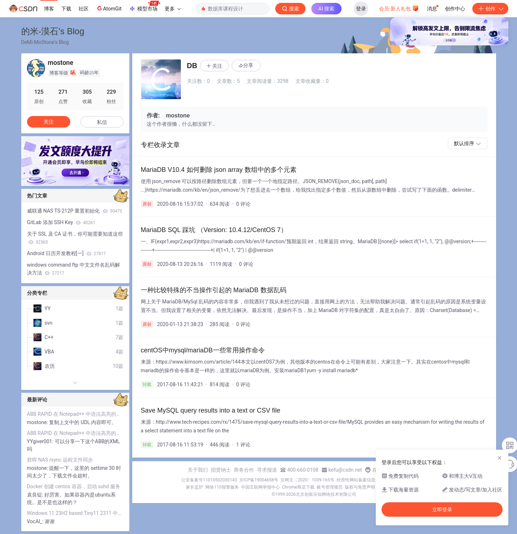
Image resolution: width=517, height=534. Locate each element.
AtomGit (108, 8)
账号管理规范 (330, 487)
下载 (66, 9)
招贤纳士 (221, 470)
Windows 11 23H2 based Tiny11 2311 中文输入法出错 (75, 513)
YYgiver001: (41, 441)
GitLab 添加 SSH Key (61, 222)
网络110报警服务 (222, 487)
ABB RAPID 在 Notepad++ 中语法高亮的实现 (75, 414)
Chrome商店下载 (298, 487)
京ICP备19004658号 (258, 479)
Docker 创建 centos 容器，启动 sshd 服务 (73, 486)
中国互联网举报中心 (260, 487)
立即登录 (442, 509)
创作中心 (455, 9)
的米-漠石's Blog (52, 31)
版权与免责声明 (360, 487)
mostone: (38, 422)
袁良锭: (36, 495)
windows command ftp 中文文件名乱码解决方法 (73, 269)
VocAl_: (36, 521)
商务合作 (244, 470)
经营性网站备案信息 (356, 479)
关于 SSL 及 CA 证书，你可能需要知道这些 (75, 238)
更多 (172, 9)
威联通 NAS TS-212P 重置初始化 (74, 211)
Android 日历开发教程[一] (66, 253)
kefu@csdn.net (345, 470)
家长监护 (194, 487)
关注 (49, 122)
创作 (490, 9)
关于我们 (198, 470)
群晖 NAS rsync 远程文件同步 (60, 460)
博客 (49, 9)
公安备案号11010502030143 (209, 479)
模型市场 (144, 6)
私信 (102, 122)
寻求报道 (267, 470)
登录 (361, 9)
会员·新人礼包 (399, 8)
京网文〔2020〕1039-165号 (307, 479)
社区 (84, 9)
